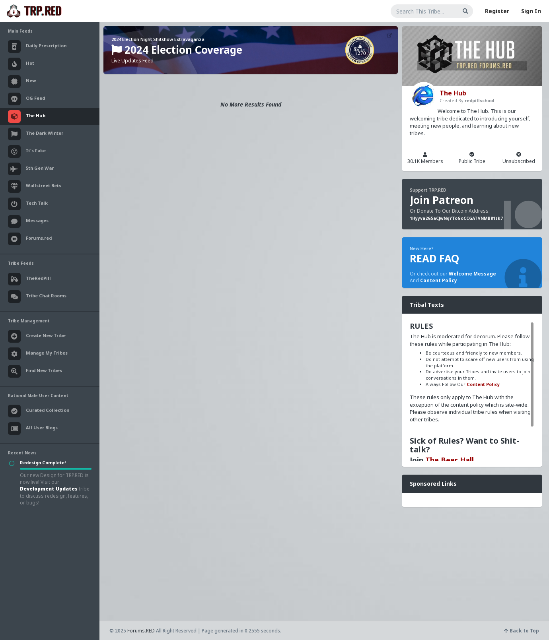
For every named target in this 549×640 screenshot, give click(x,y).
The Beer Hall (449, 460)
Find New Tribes (35, 371)
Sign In (531, 11)
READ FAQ (434, 258)
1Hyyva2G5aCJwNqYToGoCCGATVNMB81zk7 (456, 218)
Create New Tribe (37, 336)
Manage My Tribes (38, 353)
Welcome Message (472, 273)
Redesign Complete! (43, 462)
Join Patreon (441, 200)
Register (497, 11)
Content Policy (438, 280)
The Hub (453, 93)
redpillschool (479, 100)
